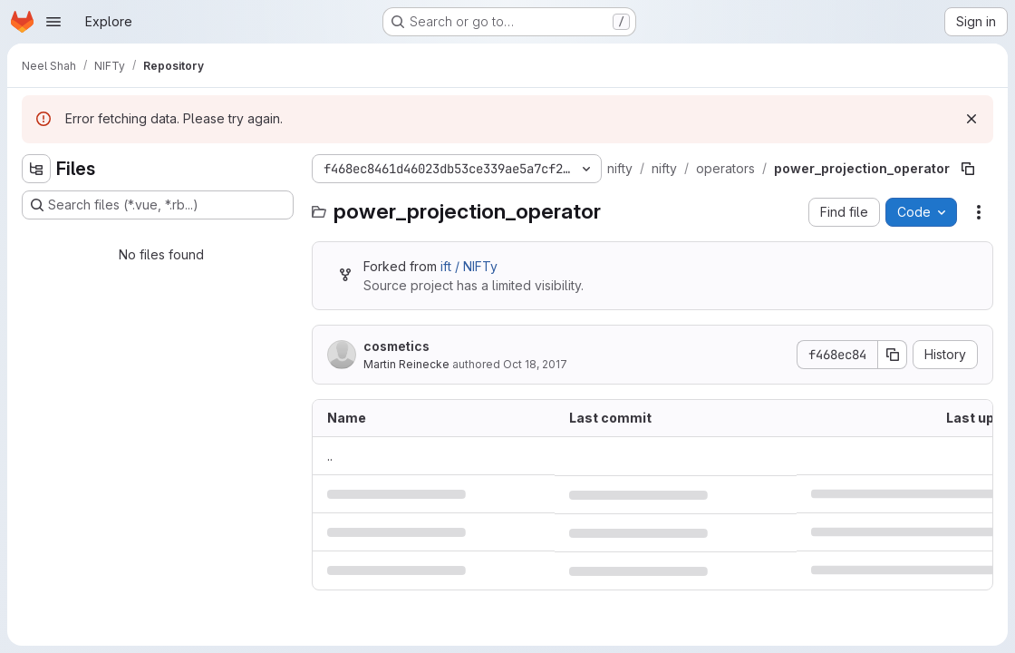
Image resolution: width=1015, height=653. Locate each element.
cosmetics (396, 346)
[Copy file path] (967, 168)
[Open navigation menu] (53, 21)
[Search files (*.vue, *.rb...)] (158, 204)
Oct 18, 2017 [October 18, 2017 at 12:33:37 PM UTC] (535, 364)
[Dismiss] (971, 119)
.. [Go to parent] (330, 455)
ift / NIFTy (469, 266)
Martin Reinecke (406, 364)
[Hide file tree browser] (36, 168)
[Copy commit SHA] (892, 354)
